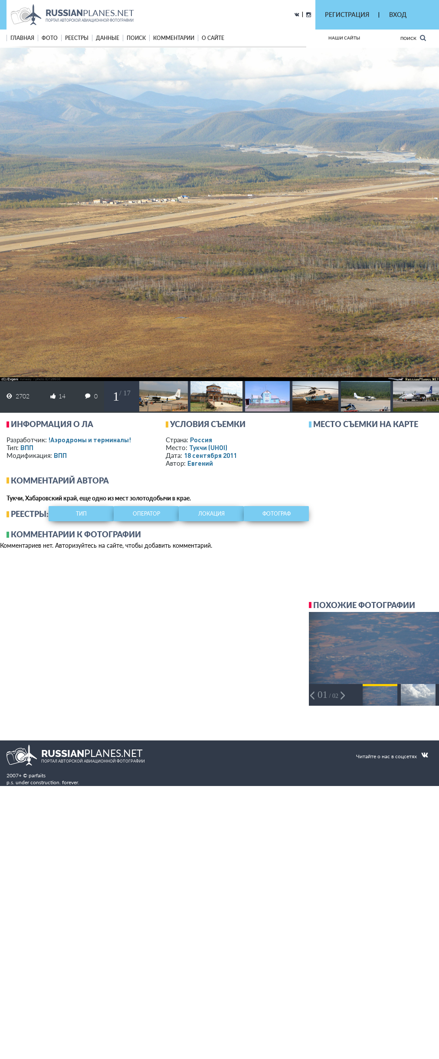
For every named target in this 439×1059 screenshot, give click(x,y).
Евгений (200, 463)
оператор (146, 513)
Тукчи (208, 447)
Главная (22, 38)
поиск (136, 38)
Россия (201, 440)
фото (50, 38)
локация (211, 513)
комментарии (173, 38)
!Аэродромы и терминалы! (89, 440)
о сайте (213, 38)
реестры (76, 38)
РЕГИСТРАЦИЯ (347, 14)
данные (107, 38)
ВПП (26, 447)
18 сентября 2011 (210, 455)
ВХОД (397, 14)
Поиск (413, 38)
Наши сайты (344, 37)
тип (81, 513)
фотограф (276, 513)
